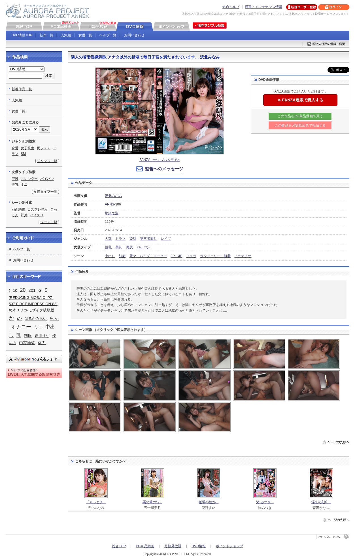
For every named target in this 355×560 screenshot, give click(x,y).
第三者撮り (148, 239)
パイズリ (37, 215)
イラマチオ (242, 256)
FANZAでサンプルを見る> (159, 160)
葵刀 (42, 342)
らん (54, 318)
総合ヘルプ (230, 7)
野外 (24, 215)
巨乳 (108, 247)
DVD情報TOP (21, 35)
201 (31, 290)
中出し (110, 256)
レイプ (166, 239)
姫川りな (42, 336)
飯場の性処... (208, 502)
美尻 (129, 247)
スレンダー (29, 179)
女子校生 (27, 148)
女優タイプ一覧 (45, 192)
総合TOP (119, 546)
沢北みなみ (113, 196)
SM (23, 154)
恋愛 (15, 148)
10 (15, 290)
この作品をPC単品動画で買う (300, 116)
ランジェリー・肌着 (215, 256)
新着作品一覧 (22, 89)
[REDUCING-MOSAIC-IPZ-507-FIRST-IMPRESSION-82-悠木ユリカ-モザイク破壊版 (33, 303)
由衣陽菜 (27, 342)
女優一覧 (85, 35)
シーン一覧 (48, 222)
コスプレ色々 (37, 209)
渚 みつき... (264, 502)
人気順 (66, 35)
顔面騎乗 (18, 209)
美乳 (118, 247)
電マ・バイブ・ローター (148, 256)
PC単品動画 (145, 546)
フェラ (191, 256)
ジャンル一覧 (47, 161)
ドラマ (120, 239)
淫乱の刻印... (321, 502)
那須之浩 (111, 213)
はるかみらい (36, 318)
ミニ (24, 184)
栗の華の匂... (152, 502)
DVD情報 (198, 546)
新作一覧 (46, 35)
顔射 (122, 256)
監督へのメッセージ (164, 168)
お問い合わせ (134, 35)
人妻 (108, 239)
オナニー (21, 327)
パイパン (143, 247)
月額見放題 (172, 546)
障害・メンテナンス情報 (263, 7)
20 (23, 290)
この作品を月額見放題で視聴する (300, 125)
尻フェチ (43, 148)
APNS (109, 204)
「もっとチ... (96, 502)
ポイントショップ (229, 546)
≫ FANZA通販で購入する (300, 100)
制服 (28, 335)
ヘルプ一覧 (107, 35)
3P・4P (176, 256)
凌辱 (132, 239)
